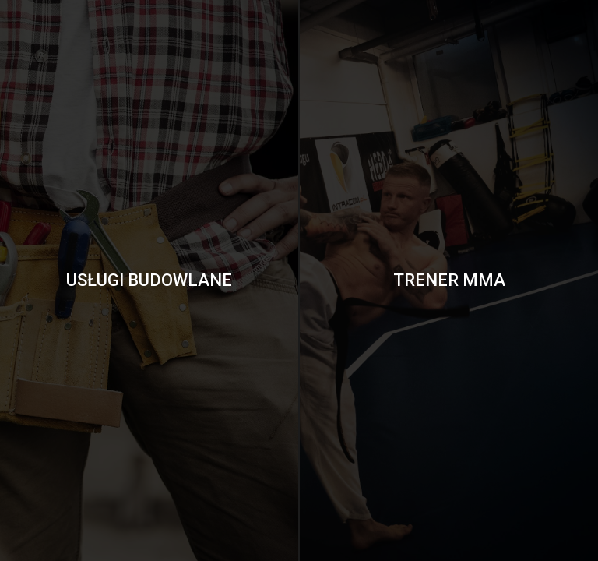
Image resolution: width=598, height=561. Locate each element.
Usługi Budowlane (149, 280)
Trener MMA (449, 280)
